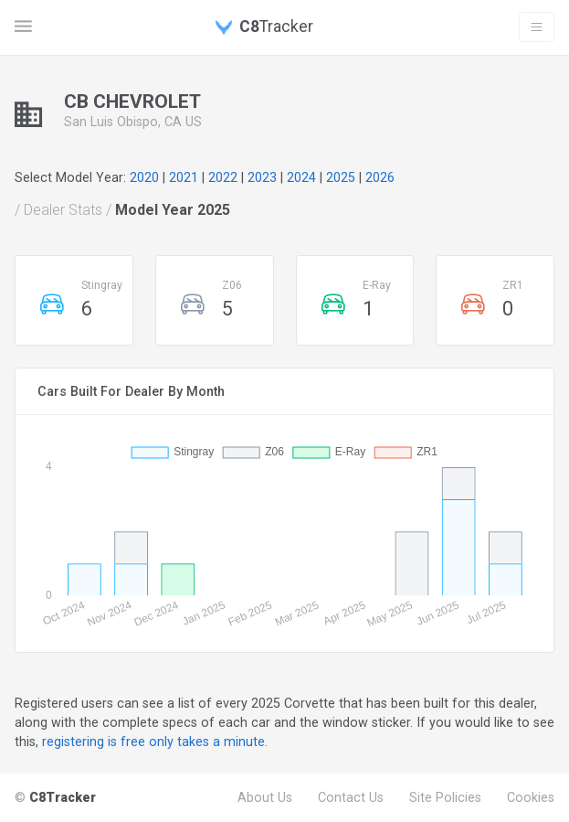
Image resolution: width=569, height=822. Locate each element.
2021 (183, 177)
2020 (144, 177)
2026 (380, 177)
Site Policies (445, 797)
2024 (301, 177)
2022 (222, 177)
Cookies (530, 797)
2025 (340, 177)
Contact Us (351, 797)
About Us (264, 797)
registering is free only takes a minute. (155, 741)
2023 (262, 177)
